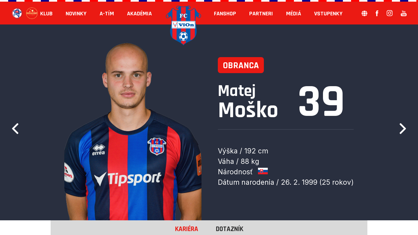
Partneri (261, 13)
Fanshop (225, 13)
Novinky (76, 13)
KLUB (46, 13)
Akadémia (139, 13)
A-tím (107, 13)
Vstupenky (328, 13)
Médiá (293, 13)
